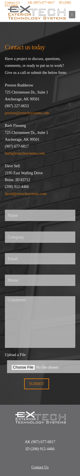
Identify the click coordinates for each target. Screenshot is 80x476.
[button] (72, 14)
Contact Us (12, 2)
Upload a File (40, 361)
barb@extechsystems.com (25, 153)
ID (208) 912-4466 (40, 449)
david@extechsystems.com (26, 194)
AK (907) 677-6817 (41, 2)
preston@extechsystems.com (27, 113)
